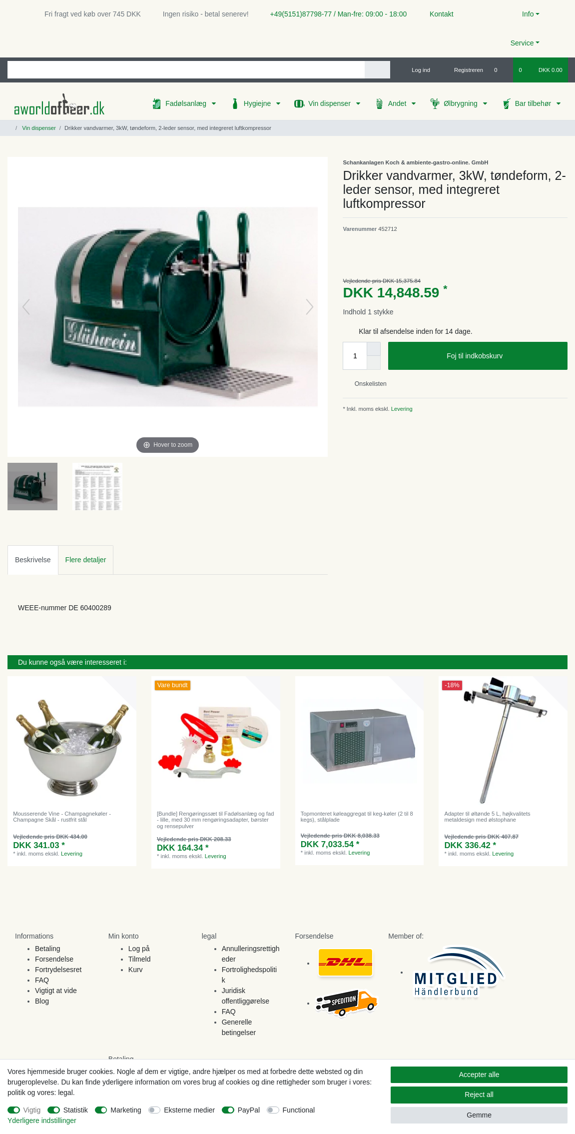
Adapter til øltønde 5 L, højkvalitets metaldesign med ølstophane (487, 817)
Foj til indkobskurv (503, 356)
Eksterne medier (189, 1110)
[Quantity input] (355, 356)
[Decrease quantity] (374, 363)
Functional (299, 1110)
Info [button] (528, 14)
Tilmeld (139, 959)
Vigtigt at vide (56, 991)
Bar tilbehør (534, 103)
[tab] (32, 560)
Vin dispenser (330, 103)
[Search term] (186, 69)
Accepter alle (479, 1075)
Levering (401, 409)
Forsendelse (54, 959)
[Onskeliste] (501, 69)
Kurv (135, 970)
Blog (42, 1001)
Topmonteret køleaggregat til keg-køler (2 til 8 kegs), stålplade (357, 817)
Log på (139, 949)
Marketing (125, 1110)
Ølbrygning (462, 103)
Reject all (479, 1095)
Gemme (479, 1115)
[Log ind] (417, 69)
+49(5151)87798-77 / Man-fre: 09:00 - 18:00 (335, 14)
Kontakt (437, 14)
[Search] (377, 69)
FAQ (42, 980)
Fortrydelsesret (58, 970)
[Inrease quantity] (374, 349)
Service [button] (522, 43)
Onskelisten (366, 383)
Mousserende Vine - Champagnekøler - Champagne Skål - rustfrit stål (62, 817)
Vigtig (32, 1110)
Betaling (47, 949)
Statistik (75, 1110)
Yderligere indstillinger (41, 1121)
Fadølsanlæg (186, 103)
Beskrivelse (33, 560)
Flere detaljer (85, 560)
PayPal (249, 1110)
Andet (398, 103)
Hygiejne (258, 103)
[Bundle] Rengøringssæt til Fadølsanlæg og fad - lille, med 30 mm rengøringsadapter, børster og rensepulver (215, 820)
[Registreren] (463, 69)
